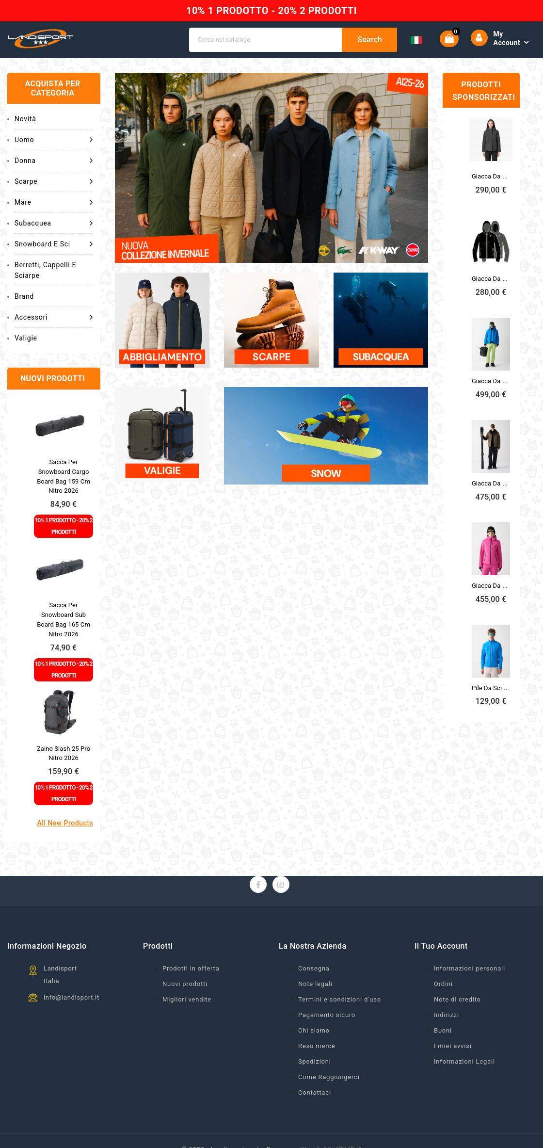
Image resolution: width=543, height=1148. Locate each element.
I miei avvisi (453, 1046)
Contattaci (314, 1092)
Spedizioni (314, 1061)
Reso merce (316, 1046)
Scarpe (54, 181)
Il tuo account (441, 946)
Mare (54, 202)
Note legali (315, 983)
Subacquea (54, 223)
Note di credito (457, 999)
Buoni (443, 1030)
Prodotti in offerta (191, 968)
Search (369, 39)
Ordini (443, 983)
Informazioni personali (469, 968)
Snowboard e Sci (54, 244)
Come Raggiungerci (329, 1077)
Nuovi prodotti (185, 983)
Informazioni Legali (464, 1061)
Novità (25, 119)
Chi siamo (314, 1030)
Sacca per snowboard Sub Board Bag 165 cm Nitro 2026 (63, 619)
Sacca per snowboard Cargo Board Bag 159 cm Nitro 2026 (63, 476)
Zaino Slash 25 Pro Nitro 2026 (63, 753)
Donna (54, 160)
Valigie (26, 338)
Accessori (54, 317)
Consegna (314, 968)
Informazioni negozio (47, 946)
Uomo (54, 139)
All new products (65, 823)
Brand (24, 296)
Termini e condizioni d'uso (339, 999)
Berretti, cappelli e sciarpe (45, 270)
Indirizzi (446, 1015)
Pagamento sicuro (326, 1015)
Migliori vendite (186, 999)
